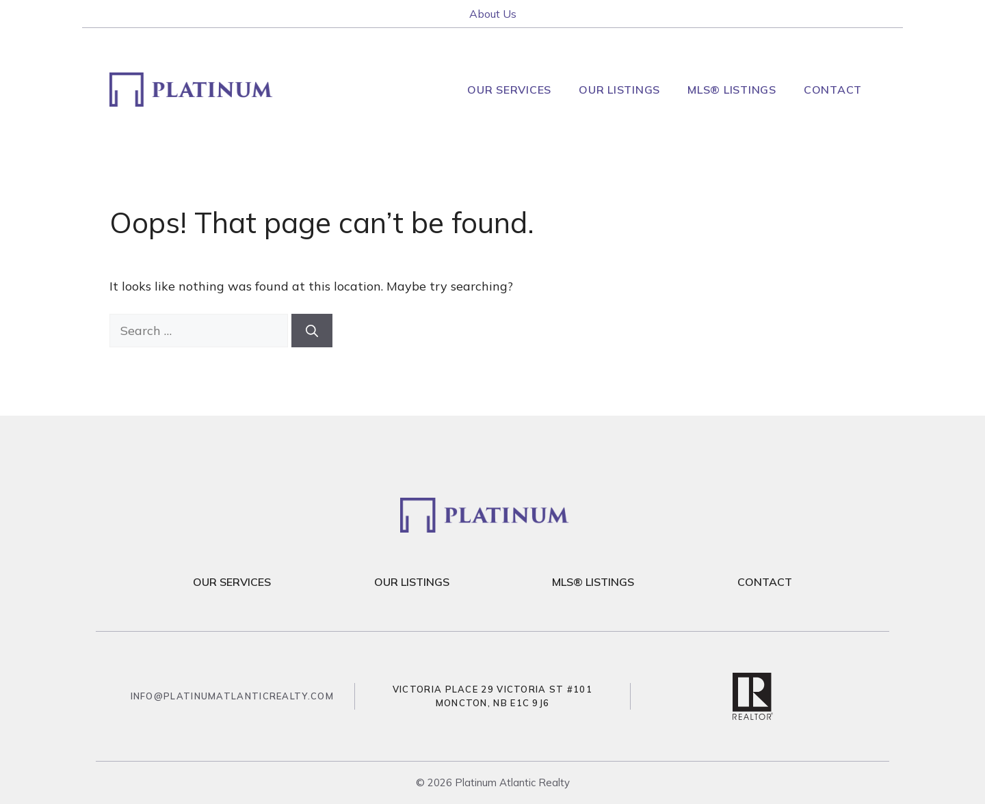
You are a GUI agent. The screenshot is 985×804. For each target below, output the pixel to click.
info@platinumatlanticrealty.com (232, 696)
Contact (833, 89)
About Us (492, 14)
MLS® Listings (731, 89)
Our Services (509, 89)
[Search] (311, 330)
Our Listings (619, 89)
